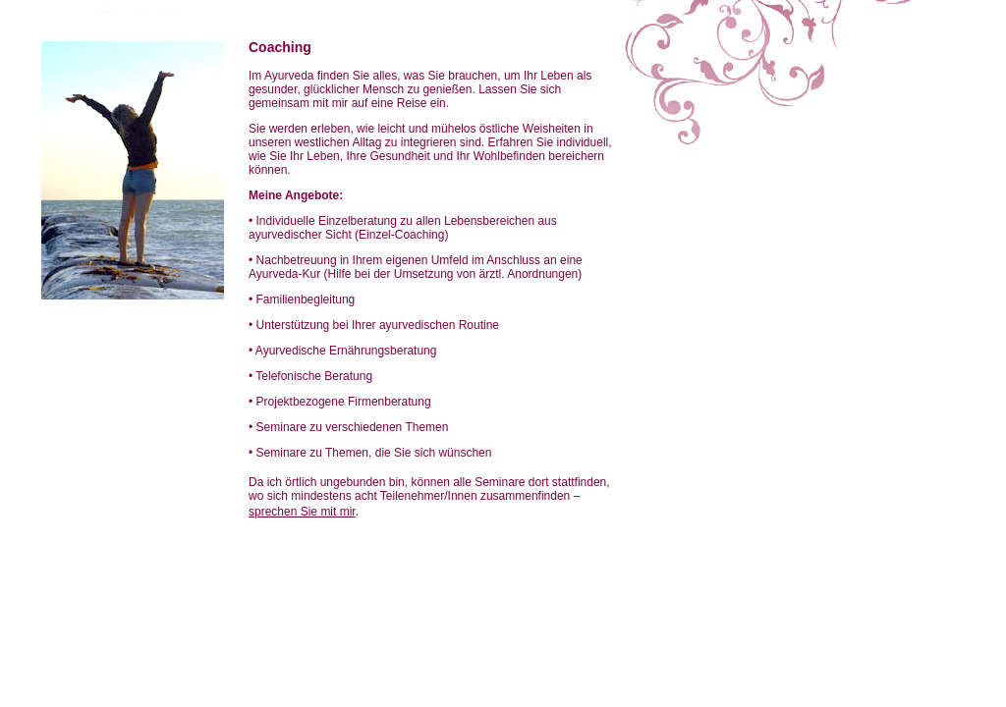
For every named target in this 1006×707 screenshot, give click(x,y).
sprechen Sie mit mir (302, 511)
